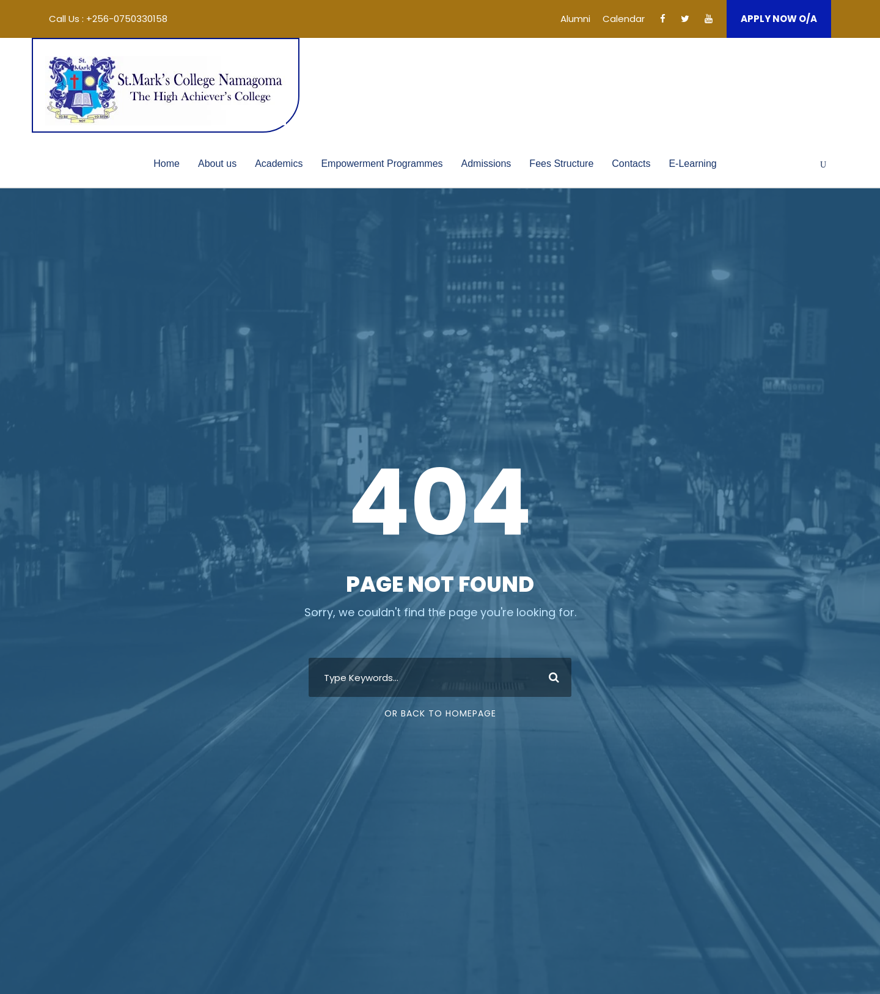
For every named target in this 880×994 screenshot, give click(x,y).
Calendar (624, 18)
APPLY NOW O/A (779, 18)
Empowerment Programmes (381, 163)
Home (166, 163)
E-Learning (692, 163)
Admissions (486, 163)
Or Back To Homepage (440, 713)
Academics (278, 163)
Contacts (631, 163)
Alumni (575, 18)
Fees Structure (561, 163)
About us (217, 163)
